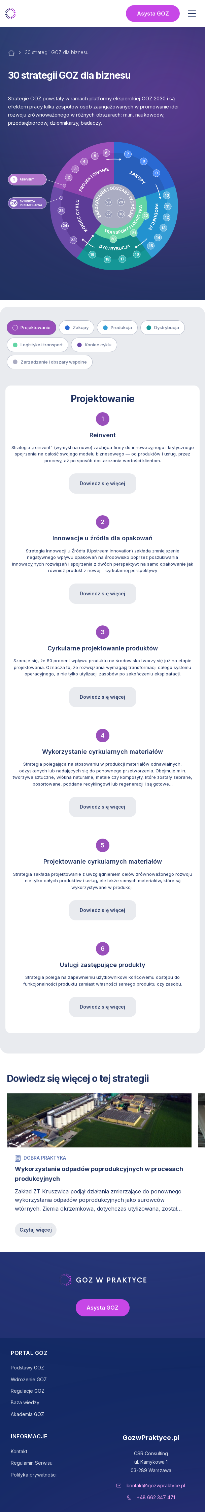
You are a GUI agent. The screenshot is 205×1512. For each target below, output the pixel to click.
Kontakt (19, 1451)
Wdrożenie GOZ (29, 1379)
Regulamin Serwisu (32, 1463)
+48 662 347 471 (156, 1497)
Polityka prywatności (34, 1475)
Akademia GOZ (27, 1414)
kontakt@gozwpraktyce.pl (156, 1485)
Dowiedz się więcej (102, 483)
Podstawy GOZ (27, 1367)
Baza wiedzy (25, 1402)
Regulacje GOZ (27, 1391)
